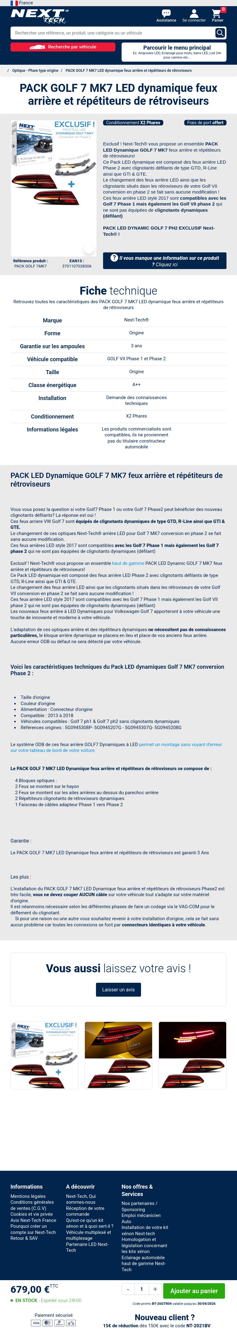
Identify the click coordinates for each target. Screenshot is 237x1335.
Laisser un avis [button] (118, 990)
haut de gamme (128, 563)
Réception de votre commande (85, 1211)
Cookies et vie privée (31, 1214)
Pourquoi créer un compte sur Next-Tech (33, 1229)
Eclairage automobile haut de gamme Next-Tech (144, 1263)
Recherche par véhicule (63, 47)
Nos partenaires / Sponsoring (139, 1206)
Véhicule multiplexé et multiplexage (88, 1235)
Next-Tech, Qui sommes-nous (81, 1199)
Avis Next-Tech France (33, 1220)
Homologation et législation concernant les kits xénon (144, 1245)
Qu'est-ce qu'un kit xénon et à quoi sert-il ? (90, 1223)
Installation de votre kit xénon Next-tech (145, 1230)
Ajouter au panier (194, 1291)
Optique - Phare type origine (35, 70)
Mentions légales (28, 1196)
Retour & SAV (24, 1238)
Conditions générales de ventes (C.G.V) (32, 1205)
